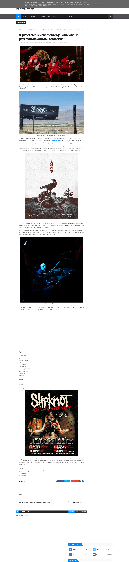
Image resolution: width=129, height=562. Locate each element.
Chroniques (32, 16)
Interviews (42, 16)
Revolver (24, 468)
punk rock (86, 241)
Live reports (52, 16)
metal (37, 29)
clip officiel (87, 219)
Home (20, 29)
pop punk (86, 233)
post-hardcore (88, 236)
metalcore (86, 224)
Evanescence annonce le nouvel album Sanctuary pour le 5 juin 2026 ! (101, 173)
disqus (70, 506)
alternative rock (88, 216)
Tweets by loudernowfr (89, 166)
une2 (62, 29)
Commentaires (105, 208)
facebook (76, 506)
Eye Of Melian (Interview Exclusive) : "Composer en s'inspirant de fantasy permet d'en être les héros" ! (100, 202)
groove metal (32, 29)
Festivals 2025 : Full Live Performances (100, 194)
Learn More (96, 4)
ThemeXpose (25, 559)
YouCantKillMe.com (64, 137)
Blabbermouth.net (26, 467)
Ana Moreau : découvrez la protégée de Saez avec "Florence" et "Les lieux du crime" (101, 189)
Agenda (70, 16)
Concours (62, 16)
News (24, 16)
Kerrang (41, 465)
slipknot (58, 29)
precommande (87, 238)
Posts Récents (90, 208)
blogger (64, 506)
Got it (103, 4)
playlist (86, 230)
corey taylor (25, 29)
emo (85, 222)
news (41, 29)
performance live (52, 29)
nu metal (45, 29)
